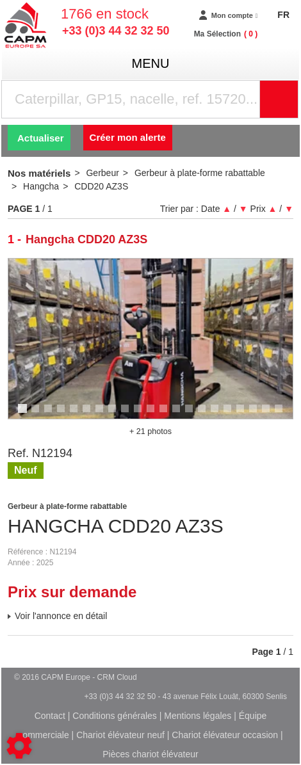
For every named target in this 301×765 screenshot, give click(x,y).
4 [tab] (62, 414)
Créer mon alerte (128, 137)
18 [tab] (245, 414)
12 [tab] (168, 414)
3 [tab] (50, 414)
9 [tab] (126, 414)
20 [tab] (270, 414)
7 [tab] (101, 414)
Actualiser (40, 138)
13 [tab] (180, 414)
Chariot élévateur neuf (120, 735)
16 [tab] (219, 414)
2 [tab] (37, 414)
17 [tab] (232, 414)
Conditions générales (114, 716)
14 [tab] (193, 414)
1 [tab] (24, 414)
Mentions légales (197, 716)
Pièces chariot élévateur (150, 754)
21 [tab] (283, 414)
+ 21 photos (150, 431)
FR (283, 15)
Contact (50, 716)
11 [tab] (155, 414)
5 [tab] (75, 414)
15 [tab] (206, 414)
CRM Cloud (117, 677)
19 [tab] (257, 414)
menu (151, 63)
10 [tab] (142, 414)
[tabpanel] (150, 339)
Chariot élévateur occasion (225, 735)
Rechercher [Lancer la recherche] (295, 99)
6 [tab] (88, 414)
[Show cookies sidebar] (19, 746)
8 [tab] (114, 414)
